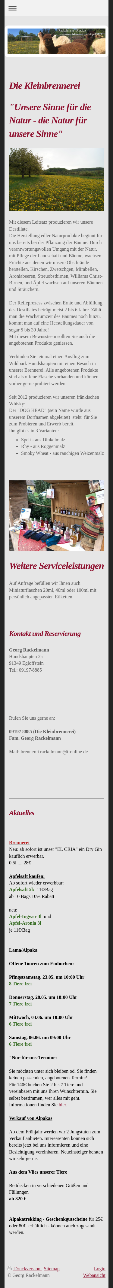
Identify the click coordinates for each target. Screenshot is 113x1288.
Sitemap (51, 1268)
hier (62, 1104)
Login (99, 1268)
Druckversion (25, 1268)
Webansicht (94, 1275)
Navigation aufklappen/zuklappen (56, 8)
